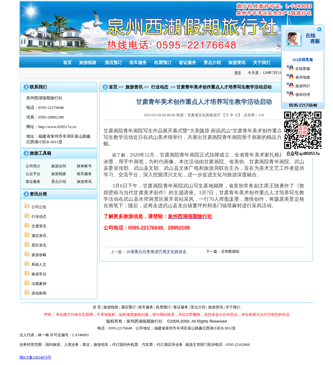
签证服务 (187, 62)
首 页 (97, 307)
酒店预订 (113, 62)
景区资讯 (38, 245)
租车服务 (138, 62)
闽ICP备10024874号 (35, 357)
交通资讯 (38, 226)
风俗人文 (38, 264)
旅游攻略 (38, 255)
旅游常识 (38, 274)
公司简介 (33, 166)
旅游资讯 (237, 62)
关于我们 (261, 62)
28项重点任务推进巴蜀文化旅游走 (156, 251)
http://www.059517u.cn (57, 126)
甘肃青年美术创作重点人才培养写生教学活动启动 (224, 87)
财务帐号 (84, 166)
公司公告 (38, 207)
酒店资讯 (38, 236)
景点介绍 (212, 62)
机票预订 (162, 62)
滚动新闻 (38, 293)
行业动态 (38, 216)
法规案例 (38, 283)
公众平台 (33, 174)
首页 (67, 62)
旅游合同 (58, 166)
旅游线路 (87, 62)
